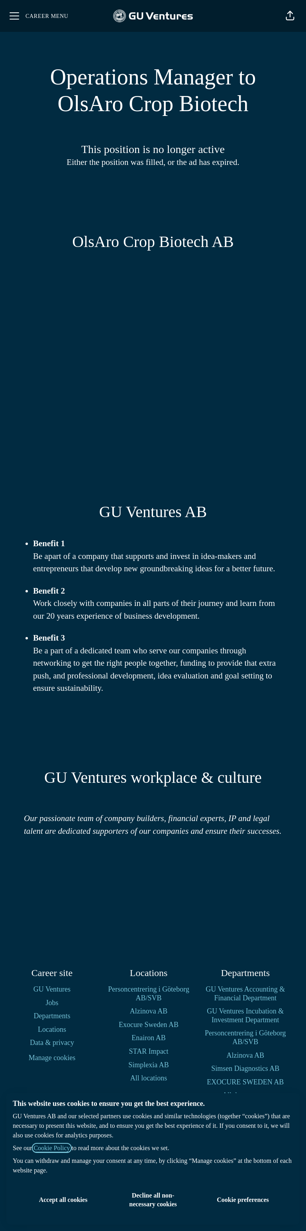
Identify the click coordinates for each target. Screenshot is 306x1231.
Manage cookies (52, 1058)
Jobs (51, 1003)
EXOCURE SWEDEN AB (245, 1082)
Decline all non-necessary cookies (153, 1199)
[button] (290, 16)
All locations (148, 1078)
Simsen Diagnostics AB (245, 1068)
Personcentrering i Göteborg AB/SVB (148, 993)
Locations (52, 1029)
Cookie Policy (51, 1148)
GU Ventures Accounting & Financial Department (245, 993)
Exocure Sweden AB (148, 1025)
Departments (51, 1016)
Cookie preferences (243, 1199)
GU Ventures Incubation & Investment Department (245, 1015)
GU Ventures (52, 989)
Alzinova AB (149, 1011)
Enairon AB (148, 1038)
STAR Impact (149, 1051)
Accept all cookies (63, 1199)
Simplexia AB (148, 1065)
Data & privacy (52, 1043)
